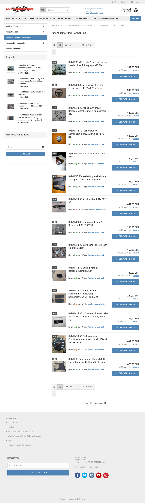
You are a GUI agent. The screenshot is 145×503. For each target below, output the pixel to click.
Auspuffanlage (12, 32)
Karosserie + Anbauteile (15, 43)
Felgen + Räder (83, 18)
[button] (113, 2)
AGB (9, 440)
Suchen (135, 18)
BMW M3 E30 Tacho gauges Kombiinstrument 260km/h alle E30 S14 (86, 134)
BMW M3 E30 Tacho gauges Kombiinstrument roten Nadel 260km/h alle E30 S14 (87, 339)
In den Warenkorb (125, 76)
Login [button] (123, 2)
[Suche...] (43, 9)
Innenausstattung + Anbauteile (18, 37)
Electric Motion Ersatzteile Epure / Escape (50, 18)
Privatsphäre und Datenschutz (19, 445)
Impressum (12, 423)
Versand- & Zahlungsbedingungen (21, 432)
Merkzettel (134, 2)
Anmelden (26, 154)
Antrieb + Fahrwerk (13, 26)
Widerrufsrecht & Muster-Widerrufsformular (24, 436)
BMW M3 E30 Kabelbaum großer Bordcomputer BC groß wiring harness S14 (87, 111)
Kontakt (11, 427)
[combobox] (71, 45)
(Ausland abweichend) (96, 72)
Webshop (64, 499)
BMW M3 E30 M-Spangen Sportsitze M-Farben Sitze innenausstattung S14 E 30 (88, 316)
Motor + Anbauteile (13, 49)
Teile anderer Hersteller (106, 18)
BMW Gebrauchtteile (16, 18)
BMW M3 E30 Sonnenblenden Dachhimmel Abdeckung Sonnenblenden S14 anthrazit (83, 293)
